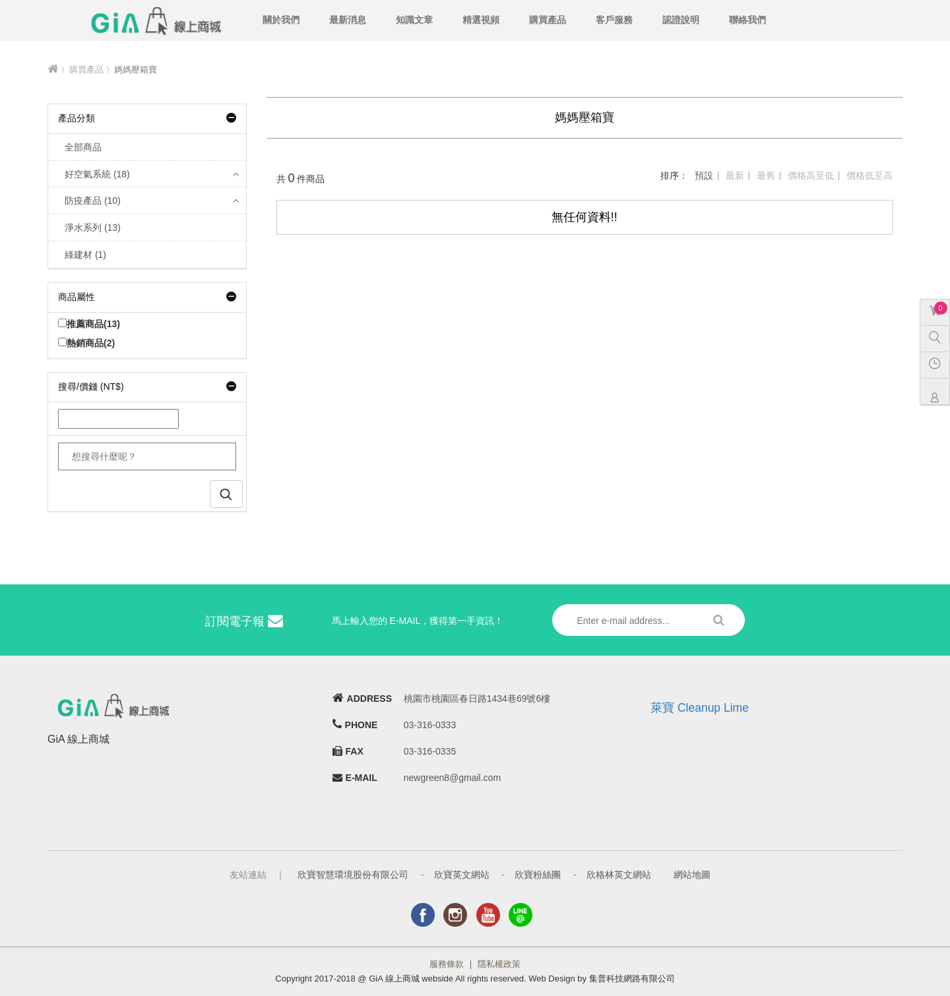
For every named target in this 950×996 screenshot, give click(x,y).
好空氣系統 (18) (97, 174)
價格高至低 (811, 175)
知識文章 (414, 20)
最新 (735, 175)
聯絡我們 (747, 20)
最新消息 (347, 20)
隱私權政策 (499, 964)
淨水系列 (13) (93, 227)
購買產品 (547, 20)
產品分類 (147, 118)
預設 (704, 175)
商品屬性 (147, 297)
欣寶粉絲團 (538, 874)
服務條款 (446, 964)
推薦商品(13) (89, 324)
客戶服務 (614, 20)
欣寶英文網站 (462, 874)
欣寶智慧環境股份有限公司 (353, 874)
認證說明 (680, 20)
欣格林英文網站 (618, 874)
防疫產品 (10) (93, 200)
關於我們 (281, 20)
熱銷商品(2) (86, 343)
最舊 (766, 175)
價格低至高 (869, 175)
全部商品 (83, 147)
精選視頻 (480, 20)
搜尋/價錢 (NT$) (147, 386)
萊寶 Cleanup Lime (699, 707)
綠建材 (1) (85, 254)
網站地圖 (692, 874)
